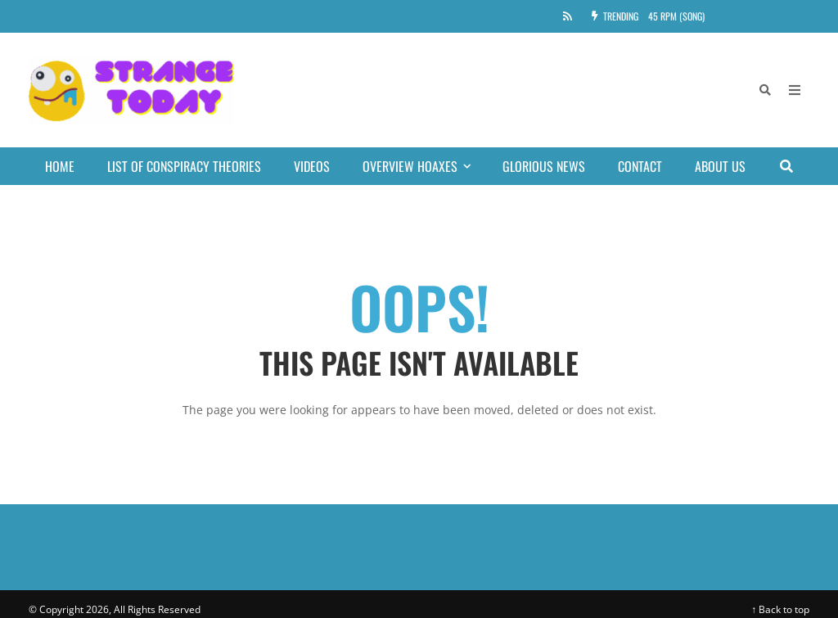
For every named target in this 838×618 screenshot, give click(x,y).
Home (59, 166)
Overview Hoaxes (424, 166)
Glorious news (543, 166)
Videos (312, 166)
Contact (640, 166)
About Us (720, 166)
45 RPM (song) (676, 16)
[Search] (765, 90)
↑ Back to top (780, 609)
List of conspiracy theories (184, 166)
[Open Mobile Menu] (794, 90)
